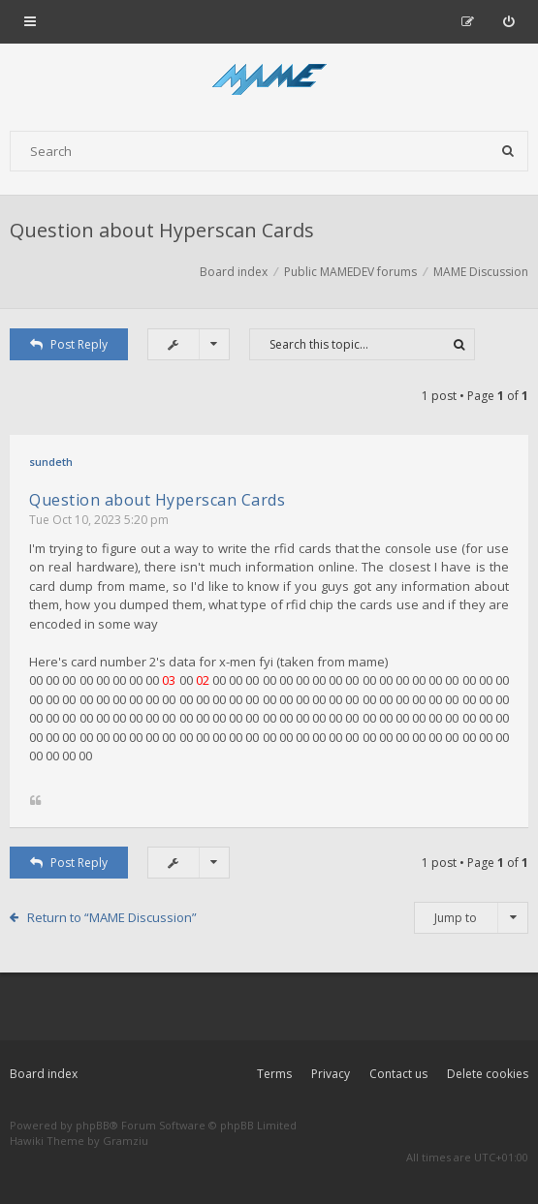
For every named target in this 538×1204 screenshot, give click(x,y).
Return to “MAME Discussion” (112, 917)
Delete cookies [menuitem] (487, 1073)
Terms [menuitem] (274, 1073)
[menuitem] (508, 21)
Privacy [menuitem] (330, 1073)
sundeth (51, 461)
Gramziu (125, 1140)
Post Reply (69, 344)
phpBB (93, 1125)
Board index (44, 1073)
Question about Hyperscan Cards (162, 230)
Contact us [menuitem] (398, 1073)
